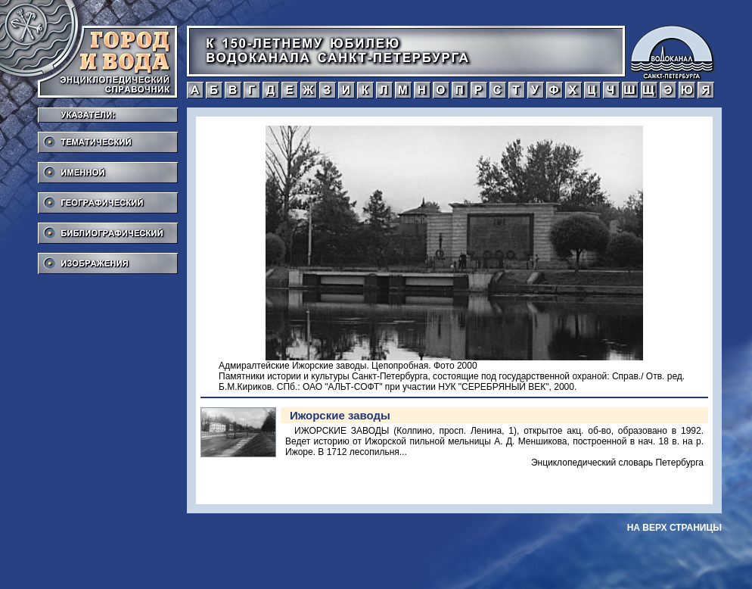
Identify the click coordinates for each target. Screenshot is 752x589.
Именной (108, 168)
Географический (108, 198)
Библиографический (108, 228)
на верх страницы (674, 527)
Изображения (108, 259)
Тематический (108, 138)
